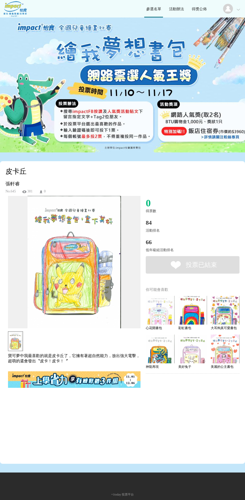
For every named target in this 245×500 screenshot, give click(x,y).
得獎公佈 (199, 9)
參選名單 (153, 9)
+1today (116, 494)
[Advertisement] (66, 411)
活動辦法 (176, 9)
